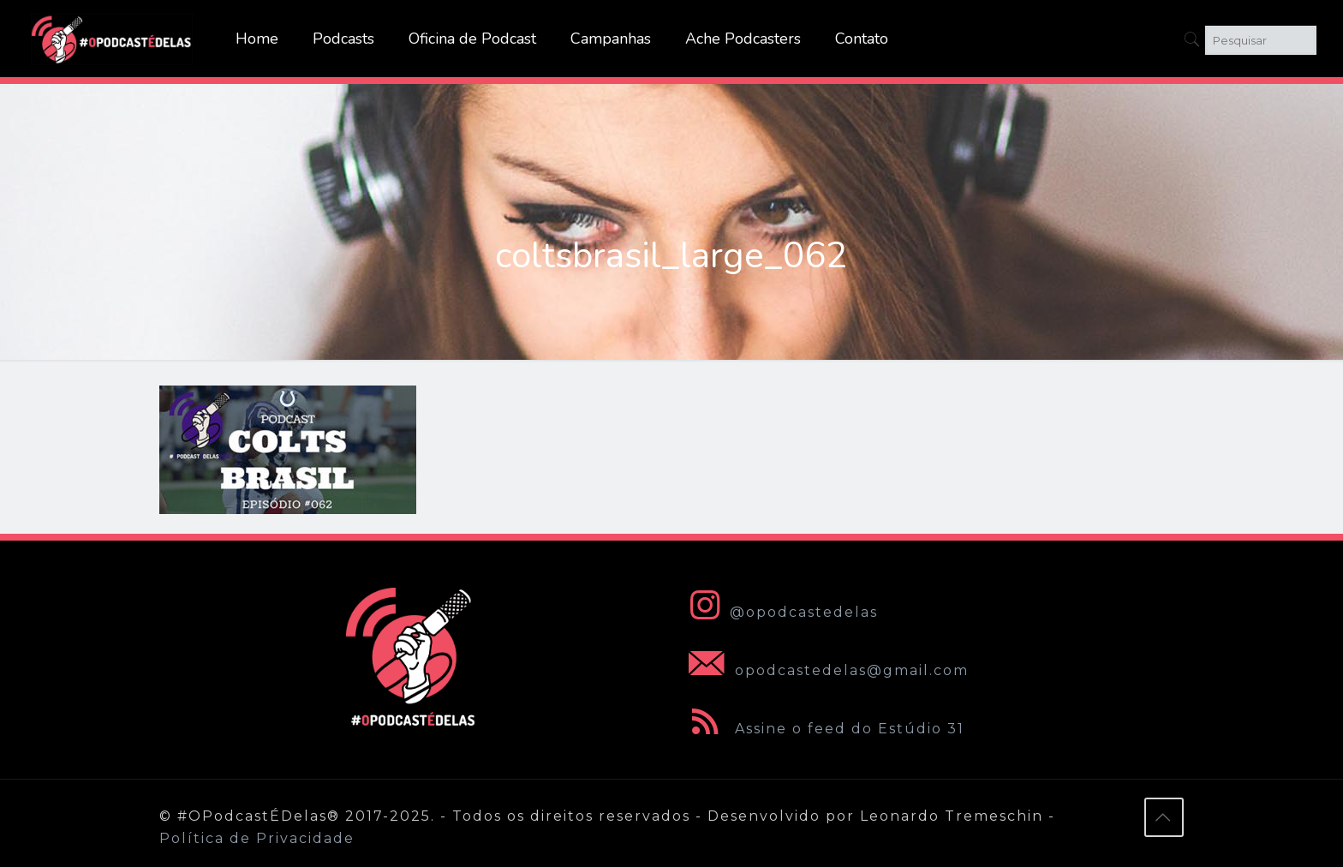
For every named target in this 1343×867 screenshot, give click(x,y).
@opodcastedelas (780, 612)
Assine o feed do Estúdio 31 (823, 729)
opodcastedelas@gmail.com (825, 670)
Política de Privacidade (257, 838)
